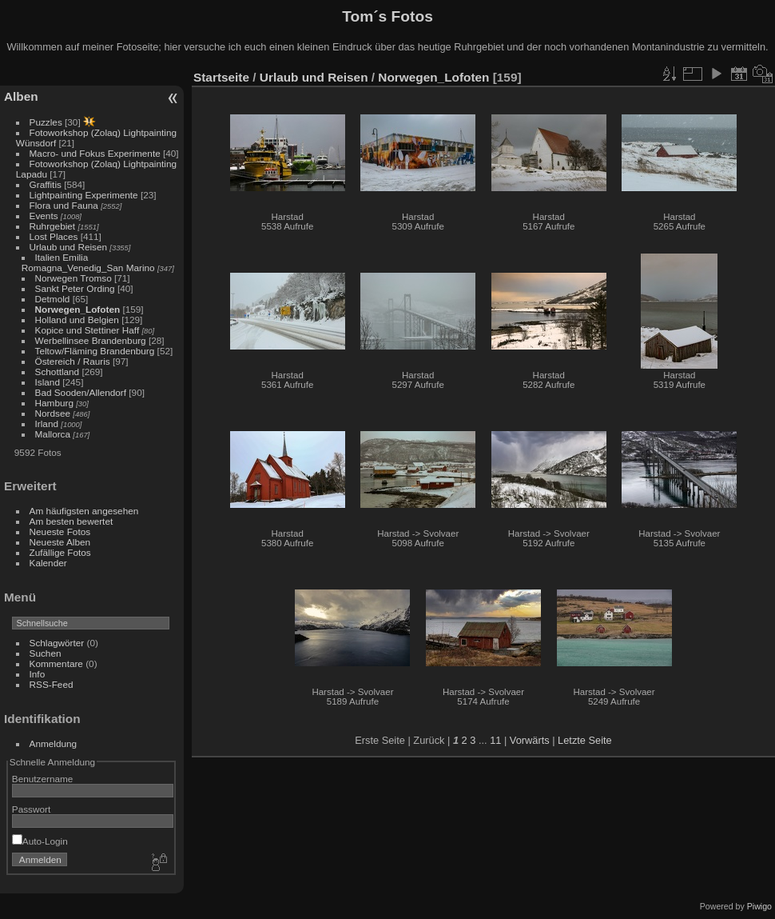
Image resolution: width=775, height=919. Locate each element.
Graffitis (46, 184)
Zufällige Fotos (60, 552)
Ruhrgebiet (53, 226)
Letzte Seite (585, 740)
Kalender (48, 562)
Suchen (46, 653)
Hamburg (54, 403)
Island (47, 382)
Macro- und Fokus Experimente (95, 153)
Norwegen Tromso (73, 278)
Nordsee (52, 413)
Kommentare (56, 663)
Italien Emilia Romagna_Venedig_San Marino (88, 262)
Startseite (221, 77)
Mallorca (52, 434)
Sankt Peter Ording (75, 288)
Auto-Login (40, 841)
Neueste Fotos (60, 531)
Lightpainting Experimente (84, 195)
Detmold (52, 299)
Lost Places (55, 236)
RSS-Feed (52, 684)
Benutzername (43, 778)
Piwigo (759, 906)
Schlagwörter (57, 642)
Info (38, 674)
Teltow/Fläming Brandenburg (95, 351)
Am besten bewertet (71, 521)
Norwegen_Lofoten (78, 309)
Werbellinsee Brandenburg (90, 340)
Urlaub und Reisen (68, 247)
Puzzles (46, 122)
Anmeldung (54, 743)
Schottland (57, 371)
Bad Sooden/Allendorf (80, 392)
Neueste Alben (60, 542)
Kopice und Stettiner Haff (87, 330)
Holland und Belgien (77, 319)
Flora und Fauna (64, 205)
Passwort (31, 809)
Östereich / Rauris (72, 361)
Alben (21, 96)
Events (44, 215)
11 (495, 740)
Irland (46, 423)
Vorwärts (530, 740)
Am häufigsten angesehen (84, 510)
